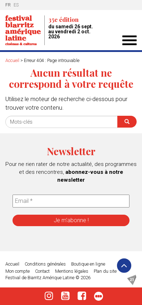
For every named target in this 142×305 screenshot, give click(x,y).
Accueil (12, 60)
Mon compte (17, 271)
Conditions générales (45, 264)
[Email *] (71, 201)
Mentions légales (71, 271)
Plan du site (105, 271)
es (16, 5)
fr (8, 5)
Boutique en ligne (88, 264)
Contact (42, 271)
